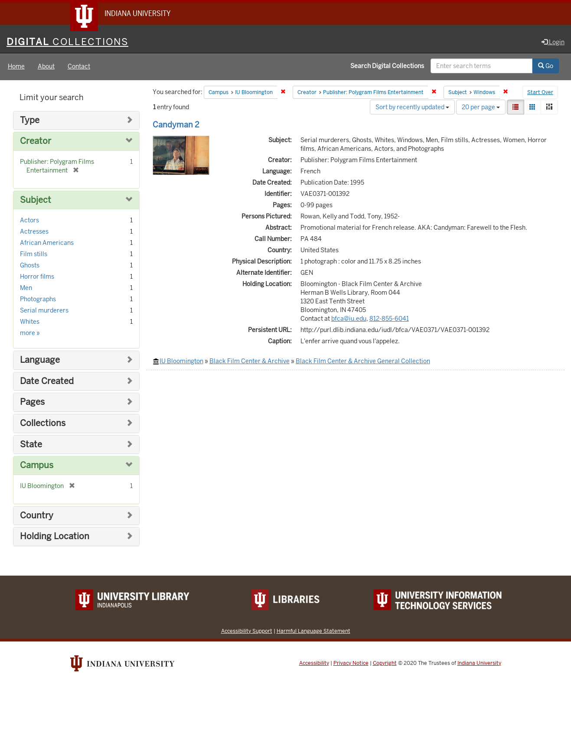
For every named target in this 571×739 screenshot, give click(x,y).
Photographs (38, 299)
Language (40, 360)
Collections (42, 423)
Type (29, 120)
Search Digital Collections (387, 66)
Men (26, 288)
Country (36, 515)
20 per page (481, 107)
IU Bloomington (181, 361)
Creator (35, 141)
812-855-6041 (389, 318)
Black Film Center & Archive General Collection (363, 361)
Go (545, 66)
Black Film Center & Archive (249, 361)
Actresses (34, 232)
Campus (36, 465)
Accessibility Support (246, 631)
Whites (29, 322)
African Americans (47, 243)
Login (553, 42)
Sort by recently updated (412, 107)
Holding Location (54, 536)
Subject (35, 200)
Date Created (47, 381)
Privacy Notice (351, 663)
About (46, 67)
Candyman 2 (176, 125)
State (31, 444)
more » (30, 333)
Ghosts (29, 266)
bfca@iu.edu (348, 318)
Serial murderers (44, 311)
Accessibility (314, 663)
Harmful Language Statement (313, 631)
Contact (79, 67)
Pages (32, 402)
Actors (29, 221)
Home (16, 67)
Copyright (385, 663)
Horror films (37, 277)
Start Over (540, 92)
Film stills (33, 254)
